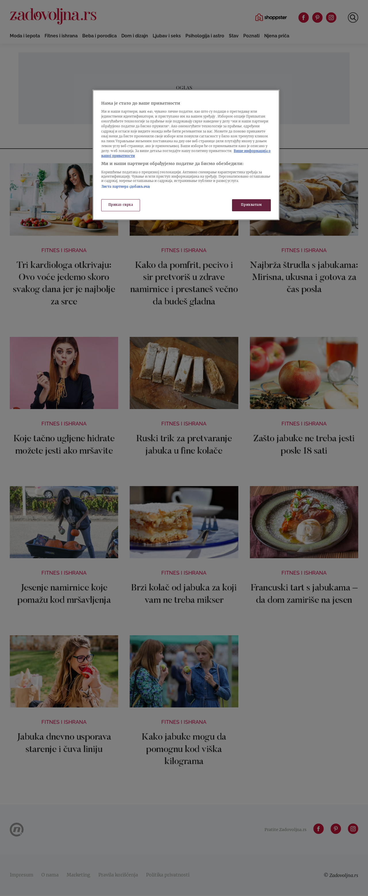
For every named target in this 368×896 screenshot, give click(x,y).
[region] (186, 155)
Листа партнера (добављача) (125, 187)
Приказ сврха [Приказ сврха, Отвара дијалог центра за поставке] (120, 205)
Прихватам (251, 205)
